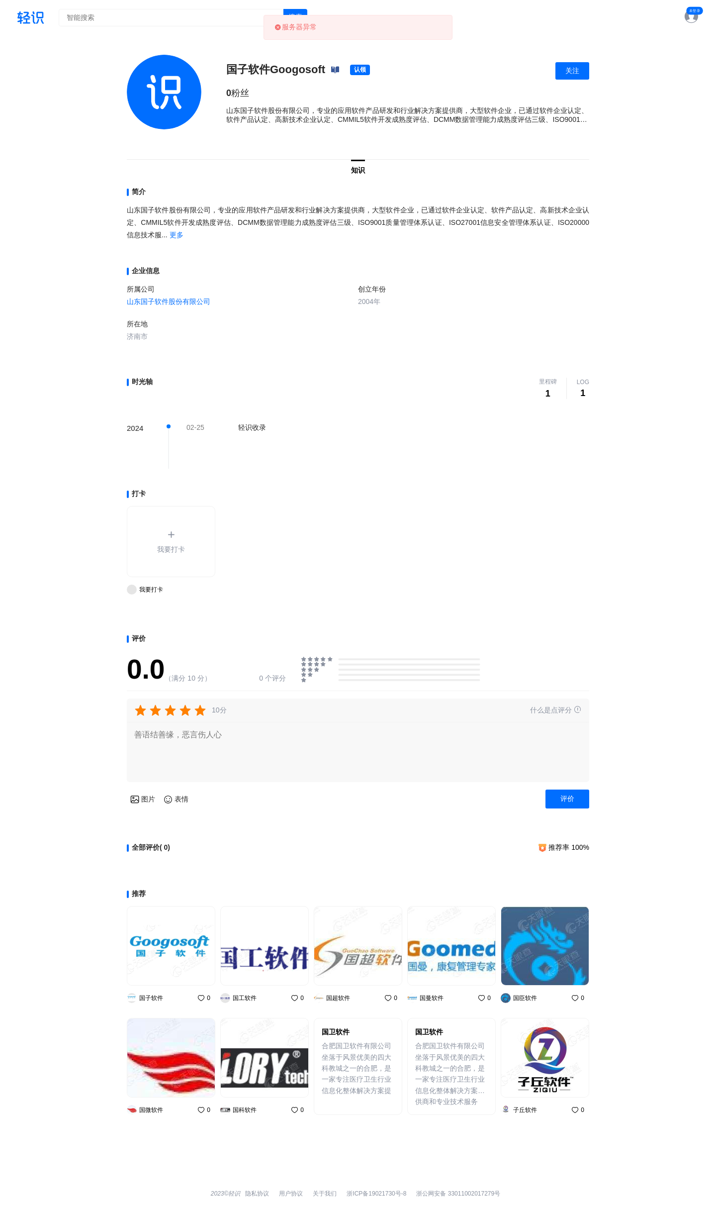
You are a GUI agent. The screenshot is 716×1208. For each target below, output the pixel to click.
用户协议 (291, 1193)
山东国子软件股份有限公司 (168, 301)
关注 (572, 71)
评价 (567, 799)
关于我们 (325, 1193)
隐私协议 (257, 1193)
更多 (176, 235)
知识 (358, 170)
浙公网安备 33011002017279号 (458, 1193)
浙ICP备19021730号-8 (376, 1193)
